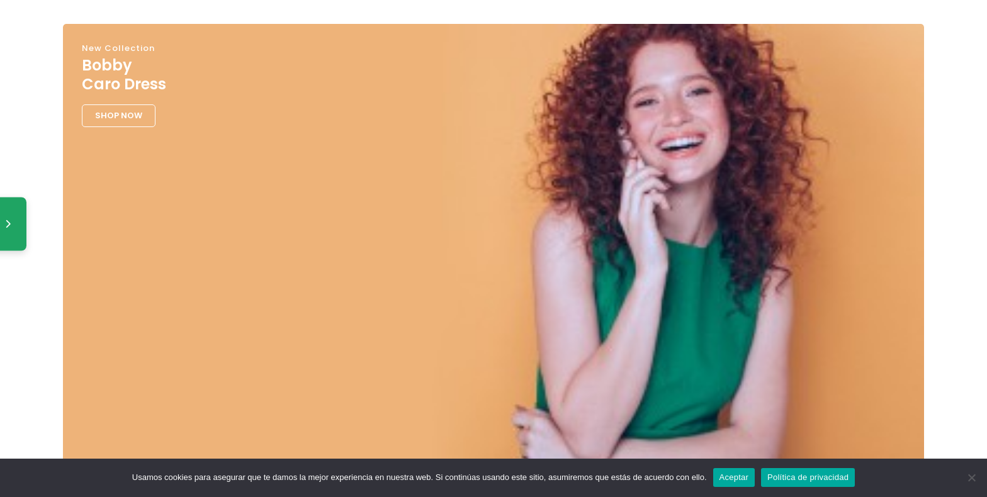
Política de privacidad (808, 477)
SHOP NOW (118, 115)
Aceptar (734, 477)
